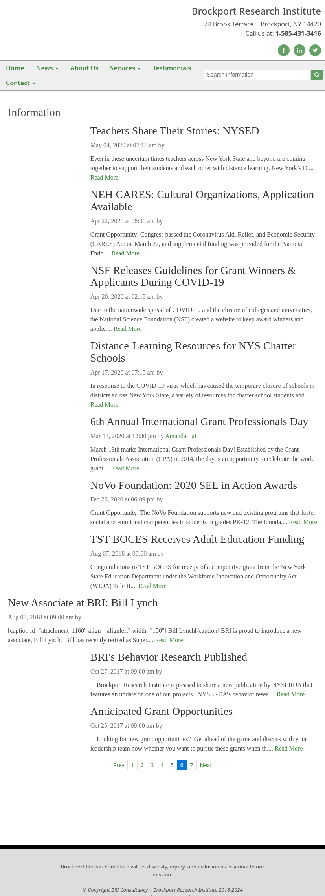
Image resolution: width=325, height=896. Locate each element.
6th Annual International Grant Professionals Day (199, 422)
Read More (104, 177)
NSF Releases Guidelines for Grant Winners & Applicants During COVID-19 (193, 276)
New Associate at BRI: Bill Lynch (83, 603)
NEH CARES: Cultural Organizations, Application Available (202, 201)
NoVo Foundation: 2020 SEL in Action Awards (193, 485)
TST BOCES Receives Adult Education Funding (197, 539)
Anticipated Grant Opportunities (161, 711)
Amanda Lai (180, 436)
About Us (84, 68)
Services (122, 68)
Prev (119, 765)
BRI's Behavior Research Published (168, 657)
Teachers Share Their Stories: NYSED (174, 131)
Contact (18, 83)
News (44, 68)
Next (206, 765)
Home (15, 68)
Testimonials (171, 68)
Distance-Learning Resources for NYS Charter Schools (193, 352)
